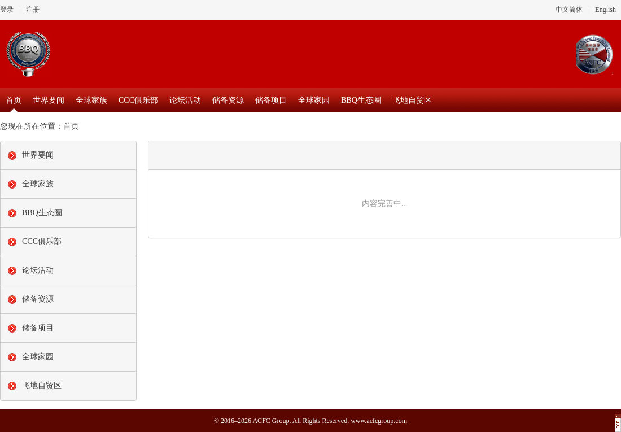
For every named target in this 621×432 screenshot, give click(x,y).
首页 (13, 100)
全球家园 (314, 100)
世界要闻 (48, 100)
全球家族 (91, 100)
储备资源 (228, 100)
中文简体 (569, 10)
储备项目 (271, 100)
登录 (7, 10)
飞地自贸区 (412, 100)
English (605, 10)
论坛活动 (185, 100)
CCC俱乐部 (138, 100)
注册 (33, 10)
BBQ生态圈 (361, 100)
